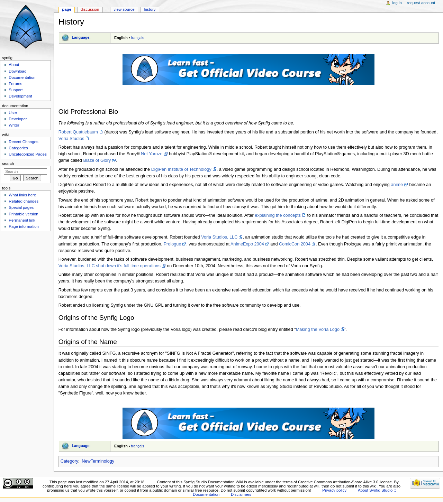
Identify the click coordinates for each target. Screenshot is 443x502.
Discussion (90, 9)
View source (124, 9)
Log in (397, 3)
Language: (81, 37)
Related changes (23, 201)
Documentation (22, 77)
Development (20, 96)
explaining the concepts (278, 215)
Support (15, 90)
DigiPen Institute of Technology (181, 169)
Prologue (172, 244)
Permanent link (22, 220)
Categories (18, 148)
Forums (15, 84)
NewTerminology (98, 461)
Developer (18, 119)
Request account (421, 3)
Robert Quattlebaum (78, 132)
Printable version (23, 214)
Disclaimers (241, 494)
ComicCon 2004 (294, 244)
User (13, 113)
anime (397, 184)
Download (17, 71)
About (14, 65)
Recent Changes (23, 142)
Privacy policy (334, 490)
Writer (14, 125)
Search (8, 163)
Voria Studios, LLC (219, 237)
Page (66, 9)
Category (69, 461)
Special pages (21, 207)
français (137, 38)
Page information (24, 226)
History (150, 9)
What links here (22, 195)
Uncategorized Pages (28, 154)
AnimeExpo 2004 (247, 244)
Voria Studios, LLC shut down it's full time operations (109, 265)
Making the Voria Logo (318, 329)
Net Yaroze (151, 153)
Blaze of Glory (97, 160)
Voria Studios (71, 138)
